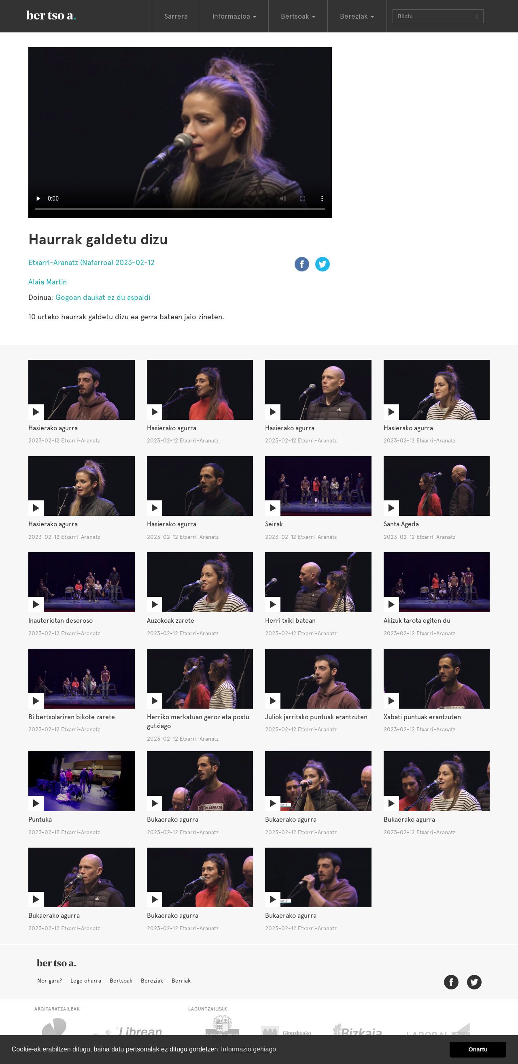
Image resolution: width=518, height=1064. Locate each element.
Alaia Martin (47, 282)
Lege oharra (85, 980)
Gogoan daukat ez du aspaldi (103, 297)
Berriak (181, 980)
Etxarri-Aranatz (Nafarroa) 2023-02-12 (91, 262)
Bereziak (152, 980)
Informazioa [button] (234, 16)
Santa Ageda (401, 524)
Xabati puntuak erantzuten (422, 717)
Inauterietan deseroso (60, 620)
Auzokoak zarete (170, 620)
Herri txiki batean (290, 620)
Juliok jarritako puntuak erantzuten (316, 717)
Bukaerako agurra (172, 819)
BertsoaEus (62, 14)
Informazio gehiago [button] (248, 1049)
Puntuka (40, 819)
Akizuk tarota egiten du (417, 620)
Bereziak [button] (357, 16)
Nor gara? (49, 980)
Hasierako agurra (53, 428)
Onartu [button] (478, 1049)
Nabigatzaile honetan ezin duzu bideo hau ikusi (180, 132)
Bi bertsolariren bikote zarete (71, 717)
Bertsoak (121, 980)
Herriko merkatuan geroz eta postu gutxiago (198, 721)
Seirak (274, 524)
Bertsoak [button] (298, 16)
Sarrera (176, 16)
